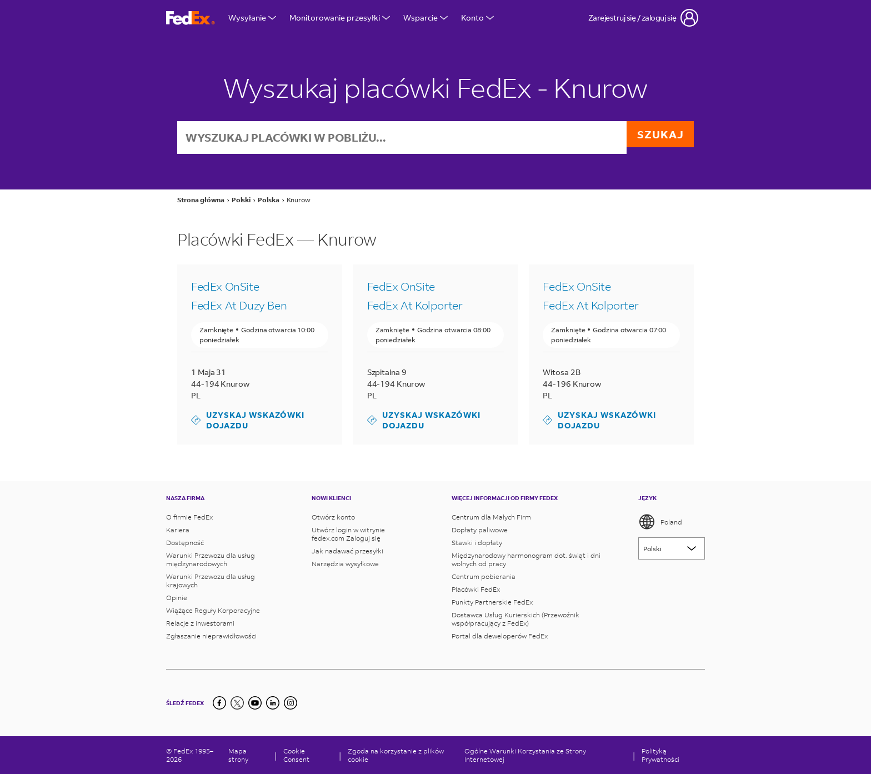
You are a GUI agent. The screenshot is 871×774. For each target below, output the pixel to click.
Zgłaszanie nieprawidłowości (211, 636)
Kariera (177, 530)
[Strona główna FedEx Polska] (190, 18)
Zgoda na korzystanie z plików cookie (396, 755)
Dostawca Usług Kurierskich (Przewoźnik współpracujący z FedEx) (515, 619)
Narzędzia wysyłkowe (345, 564)
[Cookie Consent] (307, 755)
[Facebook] (219, 703)
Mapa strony (238, 755)
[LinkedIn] (272, 703)
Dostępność (185, 542)
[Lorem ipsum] (671, 548)
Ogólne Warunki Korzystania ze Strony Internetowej (525, 755)
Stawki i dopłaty (477, 542)
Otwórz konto (333, 517)
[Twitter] (237, 703)
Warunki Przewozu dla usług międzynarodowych (210, 559)
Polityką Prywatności (660, 755)
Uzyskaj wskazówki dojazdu (247, 421)
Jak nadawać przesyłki (347, 551)
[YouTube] (255, 703)
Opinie (176, 597)
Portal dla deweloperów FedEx (500, 636)
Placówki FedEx (476, 589)
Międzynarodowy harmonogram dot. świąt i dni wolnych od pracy (526, 559)
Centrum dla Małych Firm (491, 517)
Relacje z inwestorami (200, 623)
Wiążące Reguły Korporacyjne (213, 610)
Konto (477, 17)
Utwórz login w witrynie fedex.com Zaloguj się (348, 534)
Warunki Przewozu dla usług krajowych (210, 580)
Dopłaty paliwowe (480, 530)
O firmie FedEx (189, 517)
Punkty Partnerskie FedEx (492, 602)
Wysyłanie (252, 17)
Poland (660, 522)
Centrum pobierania (483, 576)
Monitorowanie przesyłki (339, 17)
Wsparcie (425, 17)
